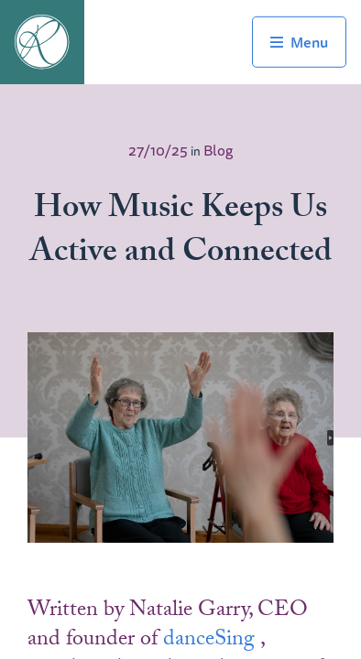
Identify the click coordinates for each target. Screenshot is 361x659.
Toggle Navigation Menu (299, 42)
